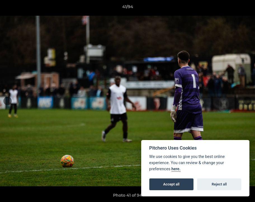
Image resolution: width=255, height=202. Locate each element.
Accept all (171, 184)
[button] (245, 8)
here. (176, 169)
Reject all (219, 184)
